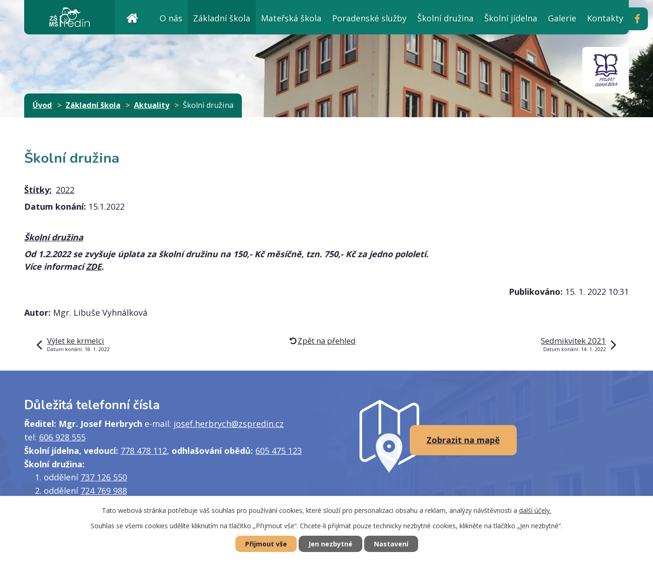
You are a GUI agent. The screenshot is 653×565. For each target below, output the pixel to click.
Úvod (132, 17)
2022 (65, 189)
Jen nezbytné (330, 543)
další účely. (535, 510)
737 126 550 (103, 477)
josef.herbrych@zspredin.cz (228, 423)
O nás (171, 18)
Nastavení (391, 543)
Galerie (562, 18)
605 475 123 (278, 450)
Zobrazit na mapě (463, 439)
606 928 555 (62, 437)
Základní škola (221, 18)
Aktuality (151, 105)
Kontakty (605, 18)
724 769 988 (103, 490)
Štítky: (38, 189)
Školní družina (445, 18)
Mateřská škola (291, 18)
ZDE (93, 266)
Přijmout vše (266, 543)
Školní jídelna (510, 18)
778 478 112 (143, 450)
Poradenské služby (369, 18)
